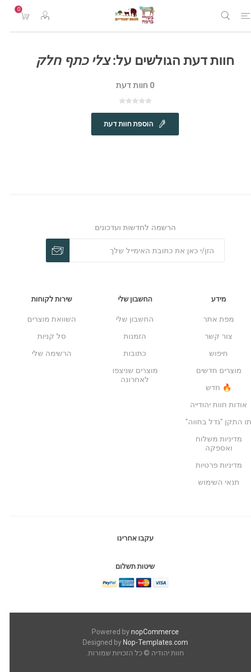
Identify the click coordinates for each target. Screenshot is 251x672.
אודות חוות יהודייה (208, 404)
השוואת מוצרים (42, 319)
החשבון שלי (125, 319)
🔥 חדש (209, 387)
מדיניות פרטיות (209, 465)
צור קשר (209, 336)
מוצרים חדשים (209, 370)
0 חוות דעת (125, 85)
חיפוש (209, 353)
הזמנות (125, 336)
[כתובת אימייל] (137, 250)
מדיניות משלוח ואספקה (209, 443)
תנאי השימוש (209, 482)
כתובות (125, 353)
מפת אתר (209, 319)
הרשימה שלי (42, 353)
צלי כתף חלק (63, 60)
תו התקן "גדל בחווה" (209, 421)
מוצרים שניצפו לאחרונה (125, 375)
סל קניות (42, 336)
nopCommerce (145, 632)
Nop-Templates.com (145, 642)
